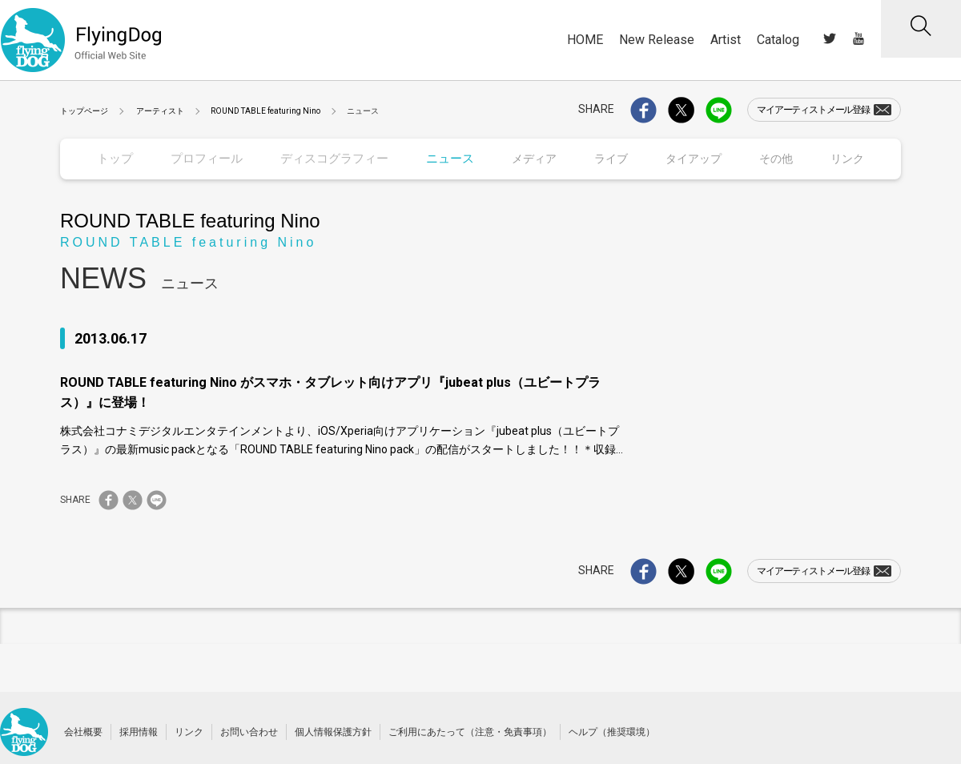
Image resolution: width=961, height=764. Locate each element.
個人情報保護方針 (333, 731)
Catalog (778, 39)
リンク (189, 731)
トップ (114, 158)
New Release (656, 39)
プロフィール (205, 158)
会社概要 (83, 731)
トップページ (84, 111)
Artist (725, 39)
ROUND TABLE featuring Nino (265, 111)
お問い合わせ (249, 731)
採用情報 (138, 731)
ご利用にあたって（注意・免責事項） (470, 731)
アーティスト (160, 111)
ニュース (441, 158)
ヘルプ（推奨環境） (612, 731)
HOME (585, 39)
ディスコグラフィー (328, 158)
